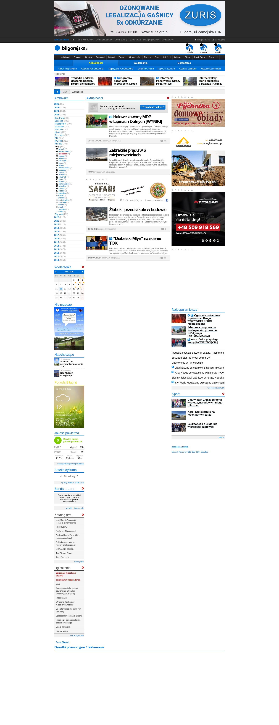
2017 (60, 235)
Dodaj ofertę (168, 39)
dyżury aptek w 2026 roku (72, 482)
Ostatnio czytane (146, 69)
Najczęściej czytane (67, 69)
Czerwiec (62, 135)
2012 (60, 253)
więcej (221, 437)
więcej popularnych (215, 388)
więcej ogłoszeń (77, 635)
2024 (60, 111)
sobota (61, 156)
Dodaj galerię (121, 39)
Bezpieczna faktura (180, 447)
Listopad (62, 121)
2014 (60, 246)
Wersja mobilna (61, 39)
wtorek (61, 149)
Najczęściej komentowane (121, 69)
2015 (60, 242)
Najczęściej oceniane (211, 69)
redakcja (189, 48)
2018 (60, 231)
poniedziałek (64, 151)
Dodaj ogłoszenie (151, 39)
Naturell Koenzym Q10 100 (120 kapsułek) (190, 452)
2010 (60, 260)
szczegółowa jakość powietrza (70, 464)
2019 (60, 228)
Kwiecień (62, 141)
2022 (60, 217)
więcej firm (79, 562)
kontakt (218, 48)
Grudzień (62, 118)
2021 (60, 221)
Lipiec (60, 132)
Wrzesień (62, 126)
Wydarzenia (141, 62)
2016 (60, 238)
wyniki (69, 508)
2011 (60, 256)
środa (61, 163)
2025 (60, 107)
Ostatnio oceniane (188, 69)
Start (64, 92)
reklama (203, 48)
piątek (61, 158)
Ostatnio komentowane (92, 69)
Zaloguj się (218, 39)
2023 (60, 114)
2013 (60, 249)
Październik (63, 124)
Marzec (61, 144)
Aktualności (96, 62)
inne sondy (79, 508)
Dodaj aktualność (104, 39)
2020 (60, 224)
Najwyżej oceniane (166, 69)
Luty (60, 146)
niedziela (63, 154)
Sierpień (61, 129)
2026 (59, 104)
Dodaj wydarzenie (85, 39)
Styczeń (61, 214)
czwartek (62, 161)
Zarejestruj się (202, 39)
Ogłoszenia (184, 62)
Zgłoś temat (135, 39)
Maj (59, 138)
